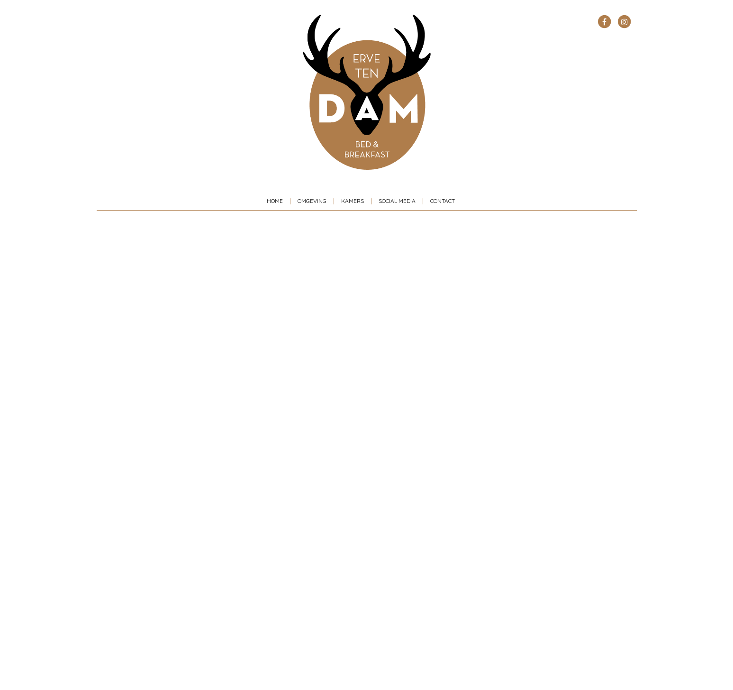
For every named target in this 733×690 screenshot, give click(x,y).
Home (275, 200)
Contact (442, 200)
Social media (397, 200)
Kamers (352, 200)
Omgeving (312, 200)
